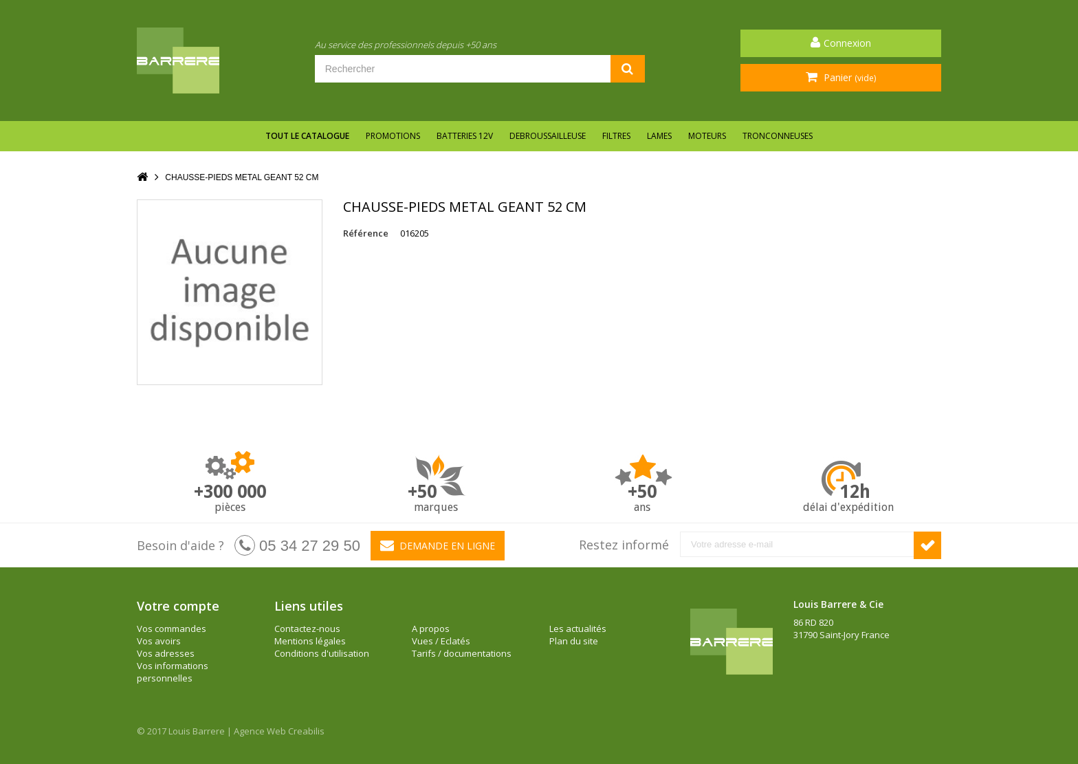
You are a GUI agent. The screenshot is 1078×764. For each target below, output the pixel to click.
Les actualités (577, 628)
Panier (848, 77)
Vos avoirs (159, 641)
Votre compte (178, 606)
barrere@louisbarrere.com (849, 672)
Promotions (393, 136)
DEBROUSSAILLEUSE (547, 136)
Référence (365, 233)
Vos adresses (166, 653)
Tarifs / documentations (462, 653)
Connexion (847, 43)
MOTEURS (707, 136)
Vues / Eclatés (441, 641)
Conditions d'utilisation (321, 653)
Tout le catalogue (307, 136)
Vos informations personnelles (172, 671)
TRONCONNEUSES (777, 136)
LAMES (659, 136)
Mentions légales (310, 641)
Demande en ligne (437, 545)
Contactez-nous (307, 628)
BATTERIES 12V (465, 136)
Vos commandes (171, 628)
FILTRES (616, 136)
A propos (431, 628)
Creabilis (306, 731)
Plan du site (573, 641)
